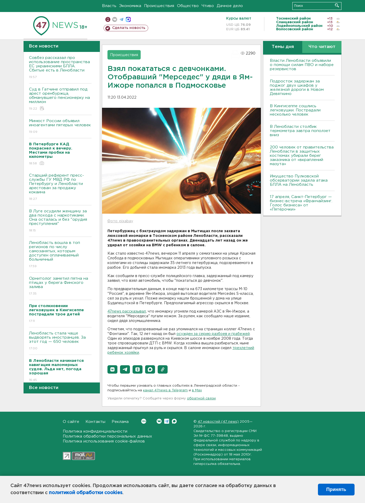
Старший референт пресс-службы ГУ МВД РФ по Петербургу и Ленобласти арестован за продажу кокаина (60, 187)
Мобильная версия (107, 19)
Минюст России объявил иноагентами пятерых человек (60, 126)
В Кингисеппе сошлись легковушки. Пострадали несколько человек (295, 110)
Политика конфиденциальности (95, 431)
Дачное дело (230, 6)
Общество (188, 6)
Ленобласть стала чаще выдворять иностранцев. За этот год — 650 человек (60, 341)
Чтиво (208, 6)
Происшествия (159, 6)
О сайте (71, 421)
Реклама (120, 421)
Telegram (166, 421)
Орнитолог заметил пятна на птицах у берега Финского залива (60, 286)
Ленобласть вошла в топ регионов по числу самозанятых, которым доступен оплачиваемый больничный (60, 254)
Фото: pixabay (120, 221)
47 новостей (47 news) (218, 421)
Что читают (322, 47)
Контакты (95, 421)
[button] (112, 369)
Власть (109, 6)
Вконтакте (143, 421)
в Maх (197, 390)
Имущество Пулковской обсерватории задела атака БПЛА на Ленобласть (299, 180)
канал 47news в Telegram (165, 390)
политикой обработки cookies (85, 493)
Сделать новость (128, 27)
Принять (336, 489)
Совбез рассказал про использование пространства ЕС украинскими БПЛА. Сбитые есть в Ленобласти (60, 67)
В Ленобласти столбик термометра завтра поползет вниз (300, 131)
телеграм (121, 19)
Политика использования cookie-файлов (104, 441)
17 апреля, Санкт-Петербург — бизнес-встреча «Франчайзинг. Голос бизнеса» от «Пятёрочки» (301, 203)
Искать (337, 5)
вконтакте (114, 19)
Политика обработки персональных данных (107, 436)
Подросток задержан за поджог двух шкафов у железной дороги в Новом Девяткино (297, 87)
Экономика (130, 6)
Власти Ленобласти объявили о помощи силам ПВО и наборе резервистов (302, 65)
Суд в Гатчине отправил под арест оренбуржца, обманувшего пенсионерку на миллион (60, 99)
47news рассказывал (126, 311)
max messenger (128, 19)
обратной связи (201, 398)
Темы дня (283, 47)
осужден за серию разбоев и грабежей (213, 334)
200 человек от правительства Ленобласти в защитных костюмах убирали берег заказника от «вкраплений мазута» (302, 156)
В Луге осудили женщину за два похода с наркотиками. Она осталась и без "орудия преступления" (60, 221)
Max (174, 421)
